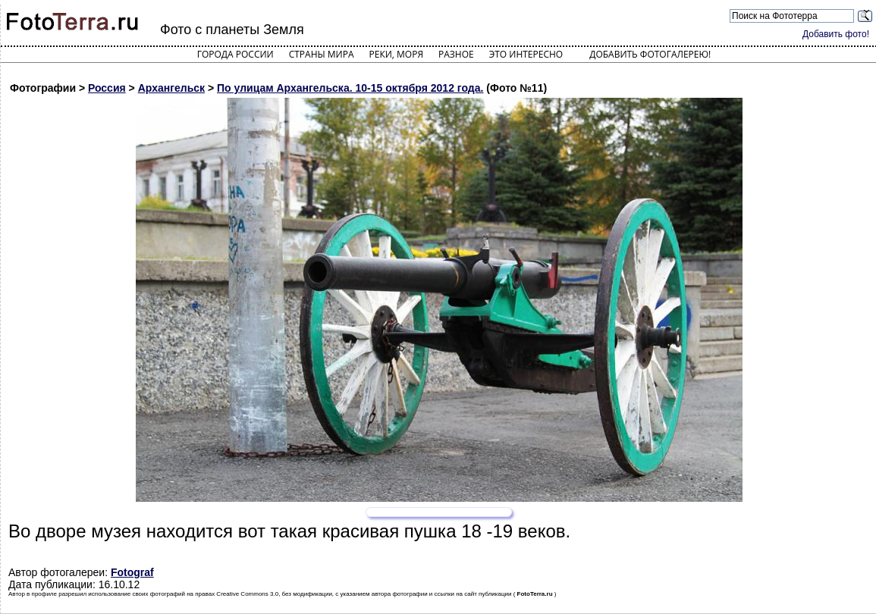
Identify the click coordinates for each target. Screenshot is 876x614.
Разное (456, 54)
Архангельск (171, 88)
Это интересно (526, 54)
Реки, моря (396, 54)
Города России (235, 54)
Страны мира (321, 54)
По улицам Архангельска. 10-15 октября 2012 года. (350, 88)
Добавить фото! (835, 34)
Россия (107, 88)
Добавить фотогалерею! (650, 54)
